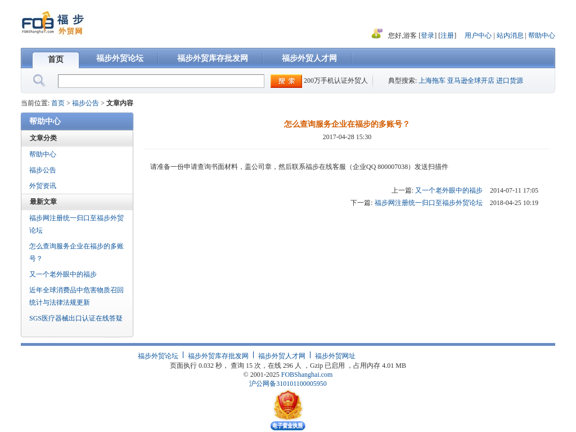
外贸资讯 (42, 186)
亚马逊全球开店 (470, 80)
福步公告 (85, 103)
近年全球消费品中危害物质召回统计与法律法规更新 (76, 296)
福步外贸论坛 (119, 58)
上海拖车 (432, 80)
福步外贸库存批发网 (212, 58)
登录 (427, 35)
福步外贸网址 (335, 356)
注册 (447, 35)
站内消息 (511, 35)
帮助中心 (541, 35)
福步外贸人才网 (309, 58)
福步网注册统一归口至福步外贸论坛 (76, 224)
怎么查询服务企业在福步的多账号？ (76, 252)
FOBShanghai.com (307, 374)
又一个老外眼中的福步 (63, 274)
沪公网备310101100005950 (288, 384)
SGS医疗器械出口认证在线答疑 (76, 318)
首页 (56, 59)
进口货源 (509, 80)
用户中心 (478, 35)
